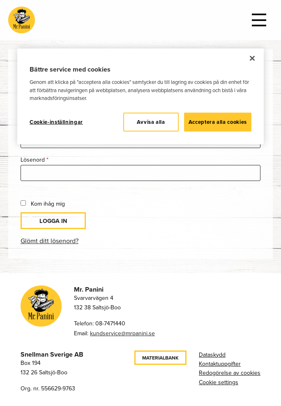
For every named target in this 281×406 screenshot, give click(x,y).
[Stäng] (252, 58)
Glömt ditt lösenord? (49, 241)
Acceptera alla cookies (218, 122)
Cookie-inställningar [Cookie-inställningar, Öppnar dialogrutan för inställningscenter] (56, 122)
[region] (140, 96)
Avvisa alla (151, 122)
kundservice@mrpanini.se (122, 333)
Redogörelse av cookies (229, 373)
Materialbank (160, 358)
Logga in (53, 220)
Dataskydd (212, 354)
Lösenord (50, 159)
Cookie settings (218, 382)
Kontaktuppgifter (220, 364)
